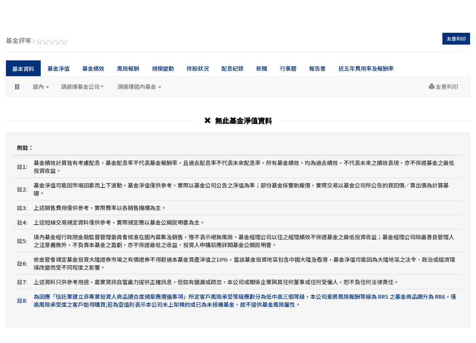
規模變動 (163, 68)
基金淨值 (58, 68)
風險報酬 (128, 68)
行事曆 (288, 68)
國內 (41, 86)
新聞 (261, 68)
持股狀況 (198, 68)
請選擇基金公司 (82, 86)
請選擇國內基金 (139, 86)
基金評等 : (37, 41)
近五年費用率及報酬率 (366, 68)
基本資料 (23, 69)
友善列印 (456, 38)
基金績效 (93, 68)
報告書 (317, 68)
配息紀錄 (232, 68)
